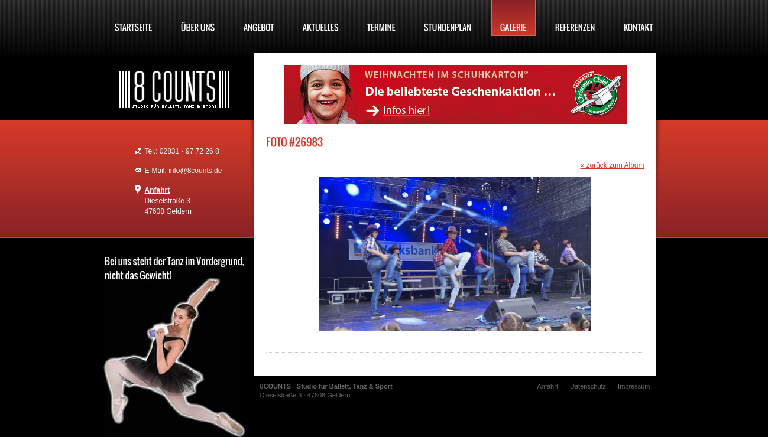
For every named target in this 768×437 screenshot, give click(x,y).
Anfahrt (157, 190)
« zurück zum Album (612, 165)
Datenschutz (588, 386)
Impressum (634, 386)
